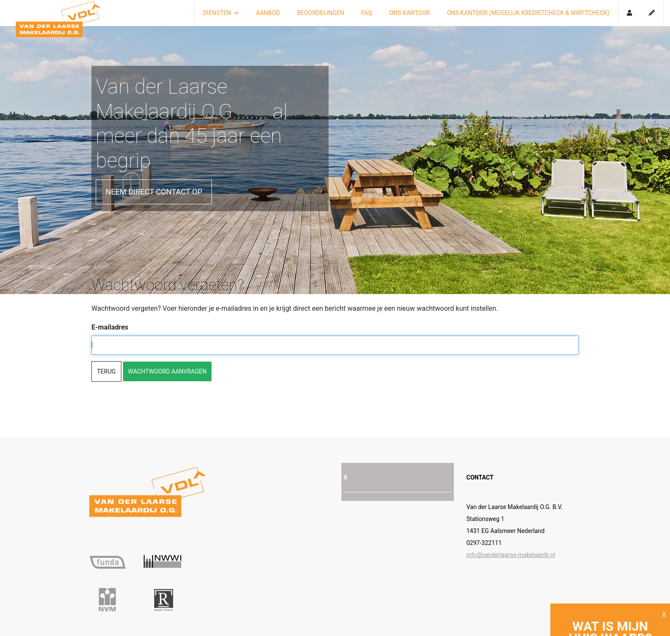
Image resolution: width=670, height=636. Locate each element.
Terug (106, 371)
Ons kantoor (409, 12)
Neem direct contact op (154, 191)
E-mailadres (109, 327)
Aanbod (268, 12)
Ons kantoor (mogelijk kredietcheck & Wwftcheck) (528, 12)
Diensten (221, 12)
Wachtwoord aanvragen (167, 371)
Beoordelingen (320, 12)
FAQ (366, 12)
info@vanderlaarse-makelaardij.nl (511, 554)
